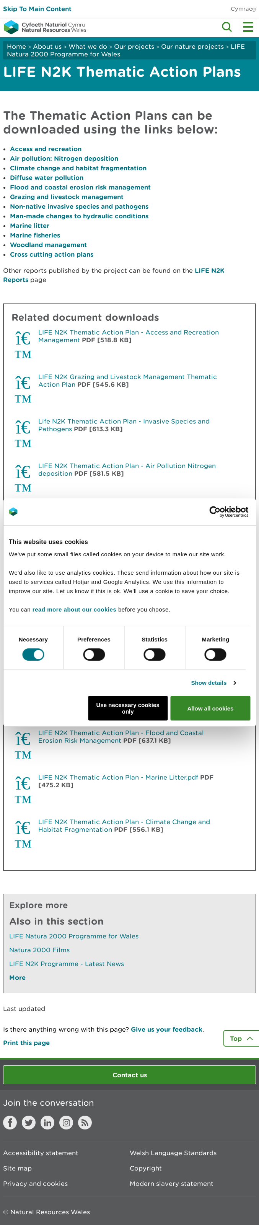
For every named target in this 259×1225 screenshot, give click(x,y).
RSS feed (85, 1122)
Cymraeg (243, 8)
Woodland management (48, 244)
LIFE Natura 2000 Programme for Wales (73, 936)
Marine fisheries (35, 235)
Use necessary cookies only (128, 708)
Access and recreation (45, 148)
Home (16, 46)
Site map (17, 1168)
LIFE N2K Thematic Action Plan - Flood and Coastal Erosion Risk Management (121, 736)
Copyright (146, 1168)
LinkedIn (47, 1122)
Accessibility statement (40, 1153)
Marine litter (30, 225)
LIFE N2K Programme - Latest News (66, 964)
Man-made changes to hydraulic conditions (79, 215)
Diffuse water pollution (46, 177)
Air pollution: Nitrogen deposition (64, 158)
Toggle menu (248, 26)
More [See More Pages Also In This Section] (17, 977)
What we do (87, 46)
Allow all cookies (210, 708)
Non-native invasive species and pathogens (79, 206)
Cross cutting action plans (51, 254)
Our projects (134, 46)
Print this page (26, 1042)
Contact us (129, 1074)
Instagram (66, 1122)
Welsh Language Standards (173, 1153)
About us (47, 46)
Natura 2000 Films (39, 950)
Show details (208, 682)
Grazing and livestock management (67, 196)
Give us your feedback (166, 1029)
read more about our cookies (74, 609)
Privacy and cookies (35, 1183)
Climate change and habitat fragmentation (78, 167)
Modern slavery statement (171, 1183)
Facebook (10, 1122)
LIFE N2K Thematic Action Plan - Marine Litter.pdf (118, 777)
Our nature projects (192, 46)
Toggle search (227, 26)
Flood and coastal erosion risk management (80, 187)
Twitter (29, 1122)
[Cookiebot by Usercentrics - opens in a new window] (228, 511)
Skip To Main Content (37, 8)
